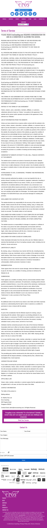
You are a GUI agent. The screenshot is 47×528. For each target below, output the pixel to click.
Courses (24, 19)
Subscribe (23, 22)
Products (4, 508)
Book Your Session (23, 420)
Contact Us (41, 19)
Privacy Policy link (25, 523)
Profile (4, 19)
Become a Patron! (23, 10)
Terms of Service (35, 523)
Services (11, 19)
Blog (35, 19)
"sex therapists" (22, 514)
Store (29, 19)
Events (17, 19)
